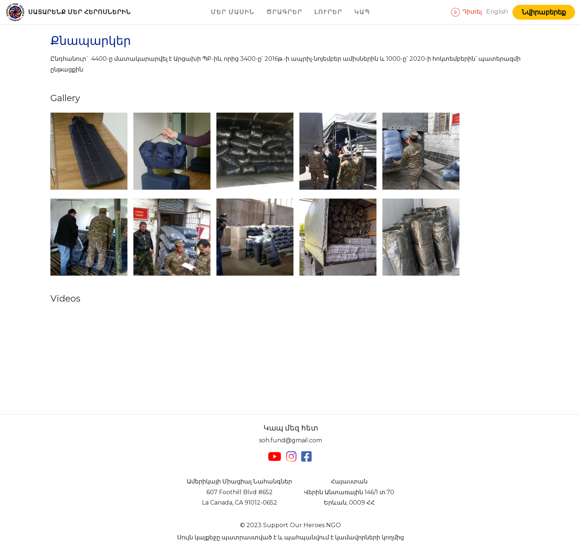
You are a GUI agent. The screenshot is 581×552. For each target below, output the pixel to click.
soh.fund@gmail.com (290, 440)
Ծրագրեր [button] (284, 12)
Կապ (362, 12)
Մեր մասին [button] (233, 12)
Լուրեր (328, 12)
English (497, 11)
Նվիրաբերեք (544, 12)
